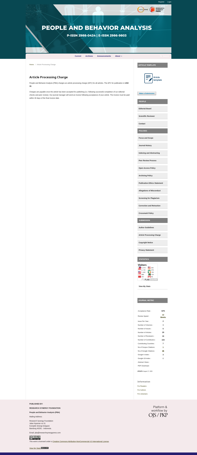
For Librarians (142, 394)
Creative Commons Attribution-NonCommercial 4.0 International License (81, 441)
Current (78, 56)
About (118, 56)
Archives (89, 56)
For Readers (141, 386)
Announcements (104, 56)
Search (165, 56)
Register (161, 2)
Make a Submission (146, 93)
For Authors (141, 390)
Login (169, 2)
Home (31, 64)
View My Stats (34, 448)
